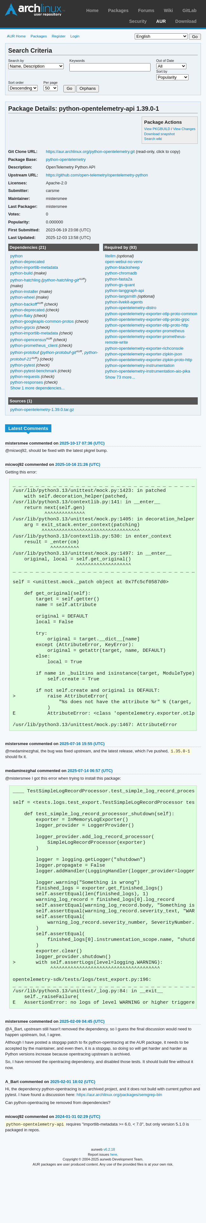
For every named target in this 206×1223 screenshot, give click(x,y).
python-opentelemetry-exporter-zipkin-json (143, 354)
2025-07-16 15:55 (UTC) (82, 771)
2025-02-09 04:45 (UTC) (82, 1073)
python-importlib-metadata (34, 267)
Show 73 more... (120, 377)
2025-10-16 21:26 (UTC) (77, 464)
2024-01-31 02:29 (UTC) (77, 1168)
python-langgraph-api (124, 290)
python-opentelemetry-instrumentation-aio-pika (147, 371)
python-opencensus (28, 339)
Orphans (88, 88)
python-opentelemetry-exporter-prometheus (144, 330)
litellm (111, 256)
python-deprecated (27, 261)
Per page (50, 82)
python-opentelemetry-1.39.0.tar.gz (42, 409)
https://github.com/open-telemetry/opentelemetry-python (97, 175)
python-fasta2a (118, 279)
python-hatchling (25, 280)
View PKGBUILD (157, 129)
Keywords (77, 61)
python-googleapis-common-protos (42, 321)
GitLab (189, 10)
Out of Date (165, 61)
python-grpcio (22, 327)
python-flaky (21, 315)
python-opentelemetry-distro (130, 307)
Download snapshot (159, 134)
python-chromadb (121, 273)
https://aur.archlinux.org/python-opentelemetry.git (90, 151)
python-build (21, 273)
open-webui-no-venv (123, 261)
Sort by (161, 71)
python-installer (24, 291)
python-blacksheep (122, 267)
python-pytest (22, 365)
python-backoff (23, 304)
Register (59, 36)
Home (92, 10)
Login (75, 36)
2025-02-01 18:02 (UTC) (72, 1133)
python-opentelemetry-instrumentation (139, 365)
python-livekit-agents (124, 302)
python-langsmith (121, 296)
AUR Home (16, 36)
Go (69, 88)
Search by (16, 61)
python (16, 256)
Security (138, 21)
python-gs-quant (120, 284)
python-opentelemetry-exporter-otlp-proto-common (151, 313)
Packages (118, 10)
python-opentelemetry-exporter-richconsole (144, 348)
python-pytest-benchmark (33, 370)
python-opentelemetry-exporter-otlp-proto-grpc (147, 319)
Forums (146, 10)
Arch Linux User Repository (35, 9)
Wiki (168, 10)
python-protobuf (24, 352)
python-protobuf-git (59, 352)
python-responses (26, 382)
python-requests (25, 376)
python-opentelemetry (66, 159)
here (113, 1206)
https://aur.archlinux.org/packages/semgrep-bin (119, 1146)
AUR (161, 21)
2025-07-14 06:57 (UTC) (90, 798)
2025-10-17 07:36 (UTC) (82, 443)
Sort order (16, 82)
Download (185, 21)
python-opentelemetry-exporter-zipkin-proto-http (148, 359)
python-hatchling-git (61, 280)
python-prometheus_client (33, 345)
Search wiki (153, 139)
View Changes (184, 129)
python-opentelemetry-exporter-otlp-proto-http (146, 325)
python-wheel (22, 297)
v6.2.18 (109, 1201)
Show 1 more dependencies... (37, 388)
